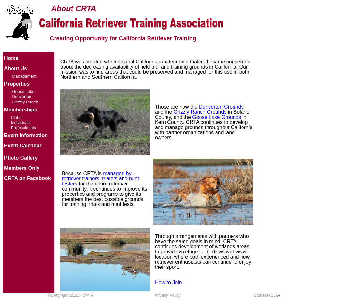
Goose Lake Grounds (216, 117)
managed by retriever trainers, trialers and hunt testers (100, 178)
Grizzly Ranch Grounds (200, 112)
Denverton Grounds (221, 107)
